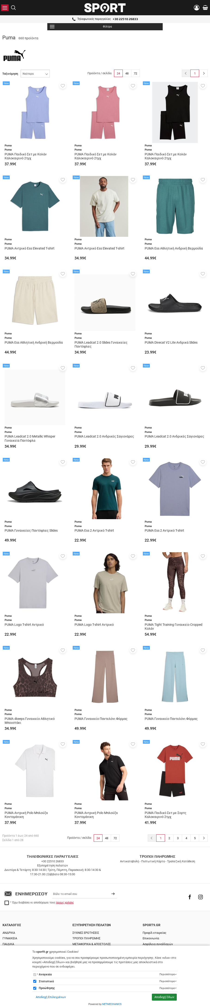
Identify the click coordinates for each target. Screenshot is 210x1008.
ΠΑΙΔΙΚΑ (8, 944)
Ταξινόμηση (10, 73)
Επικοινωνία (151, 938)
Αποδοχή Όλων (164, 997)
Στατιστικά (46, 981)
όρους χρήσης (65, 902)
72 (135, 73)
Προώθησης (47, 988)
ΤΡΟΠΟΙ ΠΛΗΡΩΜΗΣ (86, 938)
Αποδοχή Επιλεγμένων (51, 997)
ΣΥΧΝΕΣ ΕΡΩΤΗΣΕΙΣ (85, 932)
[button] (62, 85)
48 (127, 73)
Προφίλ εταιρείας (154, 932)
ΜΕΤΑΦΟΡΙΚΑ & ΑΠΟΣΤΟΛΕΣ (91, 944)
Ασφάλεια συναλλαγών (158, 944)
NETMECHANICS (112, 1004)
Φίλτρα (81, 26)
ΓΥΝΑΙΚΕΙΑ (10, 938)
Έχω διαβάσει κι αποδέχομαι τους (43, 902)
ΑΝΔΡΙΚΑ (9, 932)
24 (118, 73)
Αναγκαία (45, 974)
